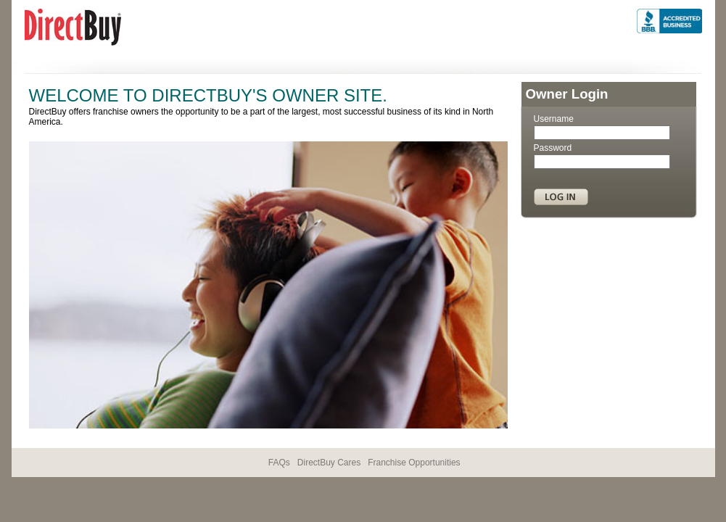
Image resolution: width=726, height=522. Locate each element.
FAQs (279, 462)
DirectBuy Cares (328, 462)
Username (554, 119)
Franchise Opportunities (414, 462)
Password (553, 148)
